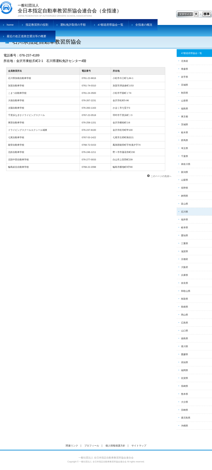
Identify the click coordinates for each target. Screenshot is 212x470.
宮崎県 (184, 410)
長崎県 (184, 386)
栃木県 (184, 132)
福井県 (184, 219)
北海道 (184, 61)
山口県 (184, 330)
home (10, 24)
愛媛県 (184, 354)
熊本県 (184, 394)
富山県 (184, 203)
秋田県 (184, 92)
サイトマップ (138, 445)
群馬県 (184, 140)
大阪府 (184, 267)
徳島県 (184, 338)
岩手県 (184, 77)
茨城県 (184, 124)
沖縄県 (184, 425)
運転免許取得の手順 (73, 24)
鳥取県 (184, 298)
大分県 (184, 402)
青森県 (184, 69)
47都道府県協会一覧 (110, 24)
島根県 (184, 306)
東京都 (184, 116)
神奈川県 (185, 164)
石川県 (184, 211)
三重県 (184, 243)
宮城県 (184, 85)
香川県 (184, 346)
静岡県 (184, 195)
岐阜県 (184, 227)
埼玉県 (184, 148)
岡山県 (184, 314)
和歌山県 (185, 291)
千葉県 (184, 156)
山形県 (184, 100)
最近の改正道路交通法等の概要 (26, 36)
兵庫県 (184, 275)
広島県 (184, 322)
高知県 (184, 362)
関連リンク (72, 445)
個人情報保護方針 (115, 445)
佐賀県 (184, 378)
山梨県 (184, 180)
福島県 (184, 108)
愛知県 (184, 235)
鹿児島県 (185, 417)
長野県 (184, 188)
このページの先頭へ (161, 176)
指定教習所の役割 (37, 24)
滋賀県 (184, 251)
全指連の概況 (143, 24)
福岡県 (184, 370)
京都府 (184, 259)
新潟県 (184, 172)
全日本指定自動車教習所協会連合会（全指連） (70, 8)
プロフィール (91, 445)
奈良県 (184, 283)
